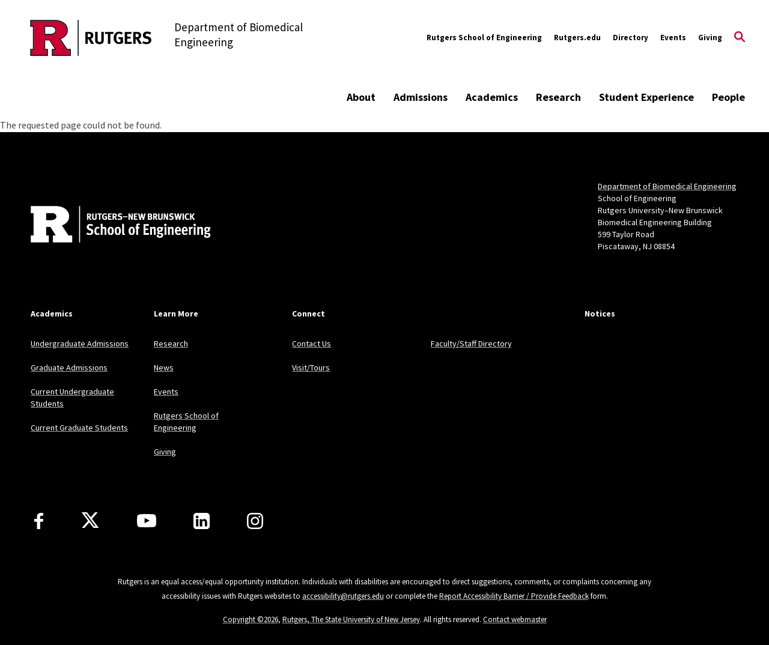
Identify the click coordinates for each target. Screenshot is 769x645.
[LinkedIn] (201, 521)
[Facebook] (38, 521)
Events (673, 37)
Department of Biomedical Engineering (667, 186)
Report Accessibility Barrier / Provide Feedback (514, 596)
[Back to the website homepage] (91, 38)
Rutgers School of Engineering (484, 37)
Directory (630, 37)
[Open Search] (739, 38)
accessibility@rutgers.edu (343, 596)
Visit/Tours (311, 367)
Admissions (421, 97)
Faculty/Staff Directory (471, 343)
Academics (492, 97)
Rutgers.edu (577, 37)
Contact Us (311, 343)
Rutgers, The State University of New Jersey (351, 619)
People (728, 97)
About (361, 97)
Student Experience (646, 97)
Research (558, 97)
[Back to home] (110, 226)
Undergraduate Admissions (80, 343)
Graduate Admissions (69, 367)
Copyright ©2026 (250, 619)
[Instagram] (255, 521)
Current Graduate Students (79, 427)
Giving (710, 37)
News (164, 367)
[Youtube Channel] (146, 520)
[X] (90, 520)
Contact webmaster (515, 619)
